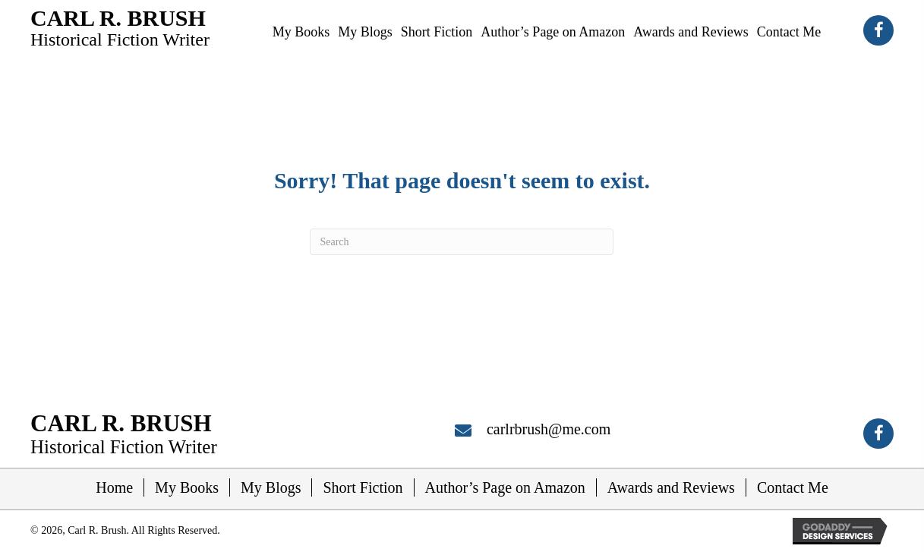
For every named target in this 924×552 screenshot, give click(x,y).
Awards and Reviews (671, 487)
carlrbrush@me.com (548, 429)
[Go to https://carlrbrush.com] (120, 27)
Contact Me (792, 487)
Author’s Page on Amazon (505, 487)
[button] (878, 30)
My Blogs (271, 487)
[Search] (461, 242)
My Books (187, 487)
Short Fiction (362, 487)
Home (114, 487)
